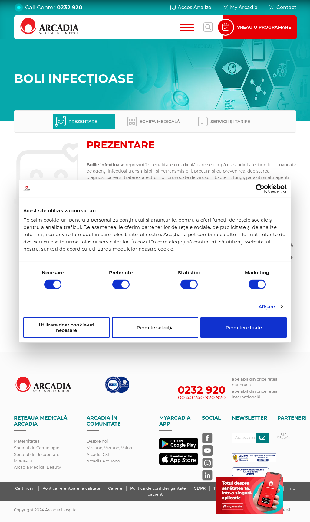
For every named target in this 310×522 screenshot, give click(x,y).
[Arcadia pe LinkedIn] (207, 475)
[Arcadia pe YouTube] (207, 450)
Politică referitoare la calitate (71, 488)
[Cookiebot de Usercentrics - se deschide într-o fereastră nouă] (260, 188)
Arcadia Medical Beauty (37, 467)
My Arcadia (240, 7)
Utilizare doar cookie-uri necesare (66, 327)
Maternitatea (27, 441)
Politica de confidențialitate (158, 488)
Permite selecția (155, 327)
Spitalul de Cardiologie (36, 447)
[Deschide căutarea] (208, 27)
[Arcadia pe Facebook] (207, 438)
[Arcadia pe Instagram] (207, 462)
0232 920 (69, 8)
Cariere (116, 488)
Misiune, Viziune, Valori (109, 447)
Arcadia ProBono (103, 461)
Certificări (25, 488)
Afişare (267, 307)
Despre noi (97, 441)
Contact (282, 7)
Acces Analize (190, 7)
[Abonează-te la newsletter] (262, 438)
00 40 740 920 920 (202, 397)
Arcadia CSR (98, 454)
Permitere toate (244, 327)
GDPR (200, 488)
